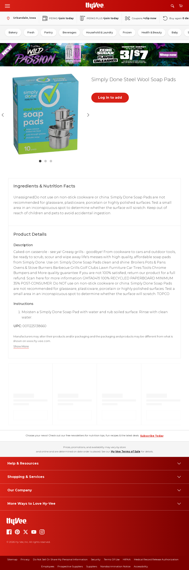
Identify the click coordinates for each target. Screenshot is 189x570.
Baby (175, 32)
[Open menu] (7, 5)
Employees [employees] (47, 566)
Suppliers (91, 566)
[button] (45, 115)
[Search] (172, 5)
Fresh (30, 32)
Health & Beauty (152, 32)
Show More (21, 346)
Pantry (48, 32)
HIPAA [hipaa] (127, 559)
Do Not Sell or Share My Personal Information (60, 559)
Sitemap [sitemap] (12, 559)
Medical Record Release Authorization (156, 559)
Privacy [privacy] (25, 559)
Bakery (13, 32)
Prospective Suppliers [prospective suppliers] (70, 566)
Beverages (69, 32)
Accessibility (141, 566)
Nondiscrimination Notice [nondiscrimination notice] (115, 566)
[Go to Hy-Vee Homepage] (95, 5)
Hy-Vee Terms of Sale (125, 451)
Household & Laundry (99, 32)
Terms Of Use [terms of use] (112, 559)
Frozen (127, 32)
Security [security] (96, 559)
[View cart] (180, 5)
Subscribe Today (151, 435)
